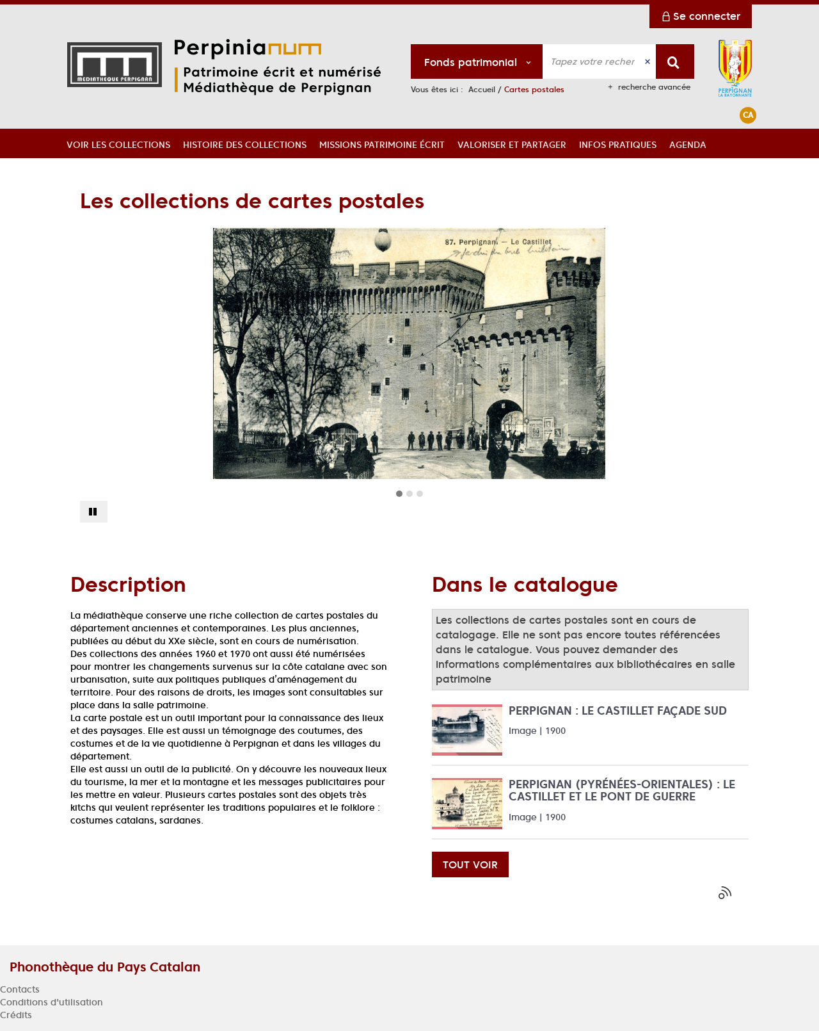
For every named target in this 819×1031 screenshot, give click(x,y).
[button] (118, 143)
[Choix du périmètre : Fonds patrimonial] (477, 61)
